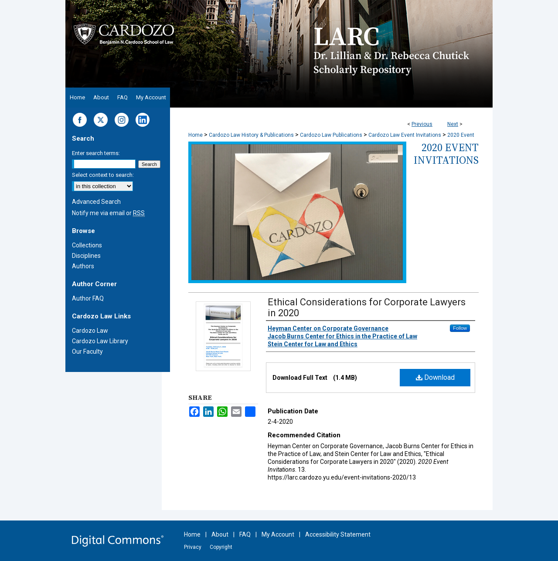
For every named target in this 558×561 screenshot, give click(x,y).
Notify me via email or (108, 213)
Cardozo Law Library (100, 341)
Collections (87, 245)
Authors (83, 266)
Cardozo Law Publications (331, 135)
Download (435, 377)
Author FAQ (88, 298)
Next (452, 124)
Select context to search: (103, 175)
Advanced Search (96, 201)
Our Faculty (87, 351)
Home (195, 135)
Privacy (192, 547)
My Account (278, 534)
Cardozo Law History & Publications (251, 135)
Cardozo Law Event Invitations (404, 135)
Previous (422, 124)
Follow (460, 328)
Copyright (221, 547)
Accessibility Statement (338, 534)
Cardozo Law (90, 330)
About (219, 534)
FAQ (245, 534)
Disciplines (86, 255)
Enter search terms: (96, 153)
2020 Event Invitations (446, 153)
